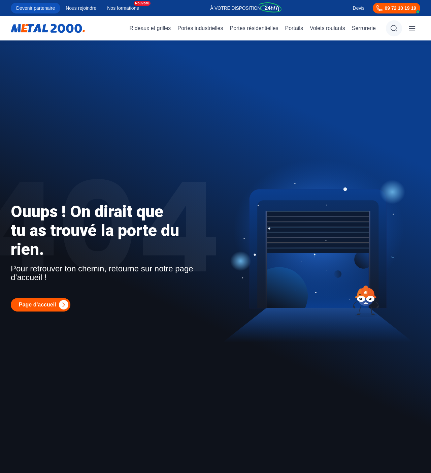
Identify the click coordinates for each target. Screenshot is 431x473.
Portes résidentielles (254, 28)
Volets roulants (327, 28)
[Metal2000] (48, 28)
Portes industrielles (200, 28)
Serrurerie (364, 28)
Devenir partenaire (35, 8)
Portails (294, 28)
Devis (359, 8)
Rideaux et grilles (150, 28)
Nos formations (123, 8)
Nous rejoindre (81, 8)
